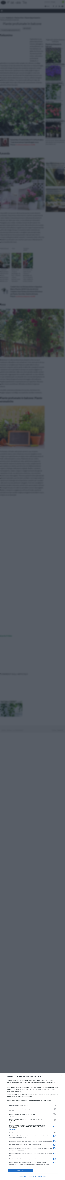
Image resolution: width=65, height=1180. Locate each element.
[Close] (61, 1076)
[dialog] (32, 1126)
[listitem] (32, 1105)
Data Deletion (22, 1176)
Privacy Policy (42, 1176)
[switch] (54, 1109)
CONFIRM (20, 1170)
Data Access (32, 1176)
